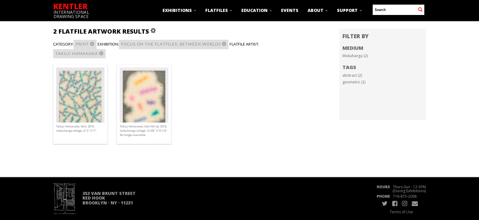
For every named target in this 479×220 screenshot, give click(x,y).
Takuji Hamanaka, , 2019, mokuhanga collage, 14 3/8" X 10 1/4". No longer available (144, 130)
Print (85, 44)
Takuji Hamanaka (79, 53)
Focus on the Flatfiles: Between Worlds (173, 44)
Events (289, 10)
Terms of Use (401, 212)
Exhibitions (179, 10)
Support (349, 10)
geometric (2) (353, 82)
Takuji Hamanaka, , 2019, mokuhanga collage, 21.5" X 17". (76, 128)
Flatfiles (218, 10)
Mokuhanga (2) (355, 55)
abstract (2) (352, 75)
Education (256, 10)
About (318, 10)
